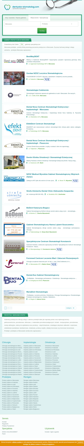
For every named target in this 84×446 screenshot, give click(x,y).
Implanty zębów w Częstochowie (33, 370)
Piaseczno (41, 148)
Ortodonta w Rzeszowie (52, 374)
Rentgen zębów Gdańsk (31, 386)
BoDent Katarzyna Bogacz (38, 208)
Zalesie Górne (41, 299)
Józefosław (61, 194)
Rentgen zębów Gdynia (30, 403)
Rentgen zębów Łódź (30, 384)
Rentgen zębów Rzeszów (31, 401)
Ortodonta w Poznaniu (51, 360)
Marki (41, 163)
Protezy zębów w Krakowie (10, 382)
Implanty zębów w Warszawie (32, 346)
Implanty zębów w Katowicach (32, 360)
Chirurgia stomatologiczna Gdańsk (12, 356)
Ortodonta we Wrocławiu (52, 350)
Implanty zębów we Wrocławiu (32, 350)
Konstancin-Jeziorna (49, 249)
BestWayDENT (32, 56)
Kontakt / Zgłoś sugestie (52, 432)
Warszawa (52, 64)
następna (69, 308)
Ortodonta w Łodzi (50, 352)
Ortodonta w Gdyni (50, 364)
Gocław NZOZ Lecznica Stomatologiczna (44, 73)
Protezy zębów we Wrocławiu (10, 386)
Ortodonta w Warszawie (52, 346)
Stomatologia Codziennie (37, 90)
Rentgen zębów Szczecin (31, 390)
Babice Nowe (46, 264)
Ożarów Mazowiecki (43, 213)
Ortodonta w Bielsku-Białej (52, 370)
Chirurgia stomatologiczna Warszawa (13, 346)
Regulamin (5, 424)
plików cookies (17, 442)
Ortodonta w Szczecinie (52, 358)
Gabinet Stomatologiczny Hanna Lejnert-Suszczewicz (50, 225)
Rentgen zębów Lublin (30, 392)
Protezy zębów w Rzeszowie (10, 403)
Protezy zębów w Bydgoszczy (10, 407)
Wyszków (69, 180)
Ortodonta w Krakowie (51, 348)
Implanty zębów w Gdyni (31, 366)
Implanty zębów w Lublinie (31, 364)
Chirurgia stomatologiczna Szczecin (12, 362)
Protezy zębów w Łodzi (9, 384)
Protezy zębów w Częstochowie (11, 401)
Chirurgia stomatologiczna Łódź (11, 350)
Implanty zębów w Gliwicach (32, 374)
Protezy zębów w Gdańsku (10, 390)
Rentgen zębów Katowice (31, 397)
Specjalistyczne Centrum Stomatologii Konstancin (48, 241)
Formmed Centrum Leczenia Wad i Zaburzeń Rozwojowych (52, 258)
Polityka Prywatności (8, 426)
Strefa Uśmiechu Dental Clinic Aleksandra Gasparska (49, 191)
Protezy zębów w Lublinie (9, 392)
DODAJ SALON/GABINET (10, 432)
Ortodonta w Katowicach (52, 362)
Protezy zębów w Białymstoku (10, 399)
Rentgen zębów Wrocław (31, 388)
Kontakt (4, 422)
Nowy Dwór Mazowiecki (49, 232)
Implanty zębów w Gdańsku (32, 354)
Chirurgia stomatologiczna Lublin (11, 360)
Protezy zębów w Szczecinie (10, 395)
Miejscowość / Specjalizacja (39, 18)
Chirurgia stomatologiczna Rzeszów (12, 364)
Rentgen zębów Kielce (30, 407)
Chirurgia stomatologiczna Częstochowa (14, 366)
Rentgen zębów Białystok (31, 399)
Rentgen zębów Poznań (30, 395)
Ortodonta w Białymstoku (52, 368)
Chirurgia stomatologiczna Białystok (12, 370)
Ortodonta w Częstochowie (53, 366)
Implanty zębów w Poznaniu (32, 356)
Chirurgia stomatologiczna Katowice (12, 358)
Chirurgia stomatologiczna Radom (12, 374)
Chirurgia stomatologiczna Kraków (12, 348)
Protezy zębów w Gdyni (9, 409)
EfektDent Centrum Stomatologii (40, 124)
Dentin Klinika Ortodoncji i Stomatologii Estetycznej (49, 157)
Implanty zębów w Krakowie (32, 348)
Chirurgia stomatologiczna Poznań (12, 354)
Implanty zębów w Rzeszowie (32, 372)
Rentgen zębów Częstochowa (32, 405)
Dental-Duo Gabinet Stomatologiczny (42, 275)
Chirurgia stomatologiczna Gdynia (12, 368)
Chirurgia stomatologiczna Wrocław (12, 352)
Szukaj (42, 31)
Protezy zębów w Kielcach (9, 405)
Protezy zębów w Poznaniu (10, 388)
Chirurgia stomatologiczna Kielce (11, 372)
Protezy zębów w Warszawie (10, 380)
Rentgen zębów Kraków (30, 382)
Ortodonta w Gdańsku (51, 354)
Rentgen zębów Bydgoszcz (31, 409)
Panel (3, 434)
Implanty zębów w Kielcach (31, 368)
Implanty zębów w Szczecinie (32, 358)
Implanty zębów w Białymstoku (32, 362)
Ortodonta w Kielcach (51, 372)
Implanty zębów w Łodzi (30, 352)
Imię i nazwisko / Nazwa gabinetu (15, 18)
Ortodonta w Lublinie (51, 356)
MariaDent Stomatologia (37, 292)
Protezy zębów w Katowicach (10, 397)
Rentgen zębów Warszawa (31, 380)
